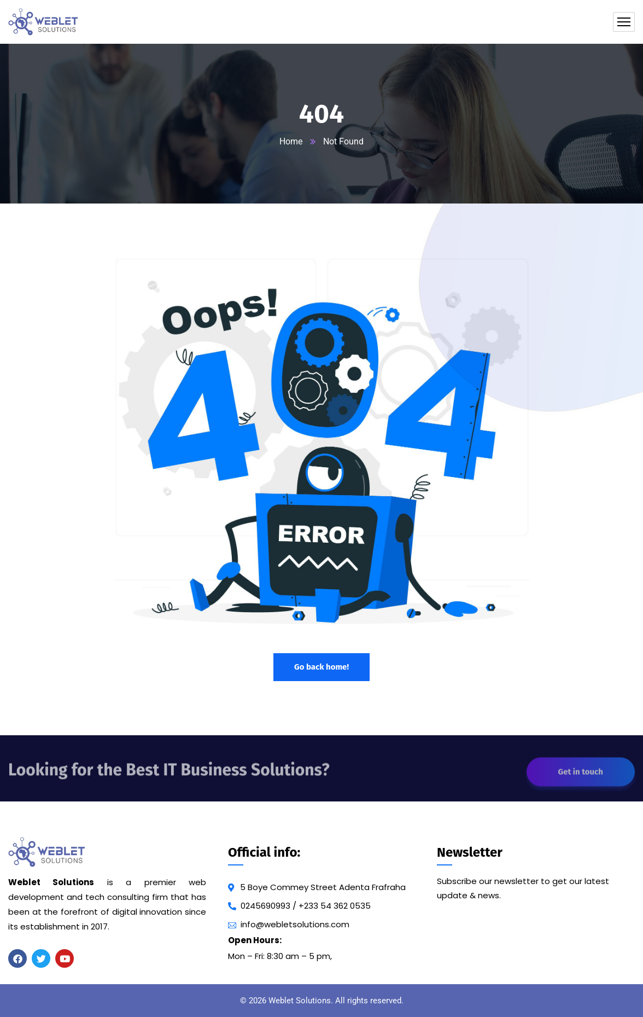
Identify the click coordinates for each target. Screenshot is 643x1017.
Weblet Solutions (299, 1001)
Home (290, 141)
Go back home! (321, 667)
